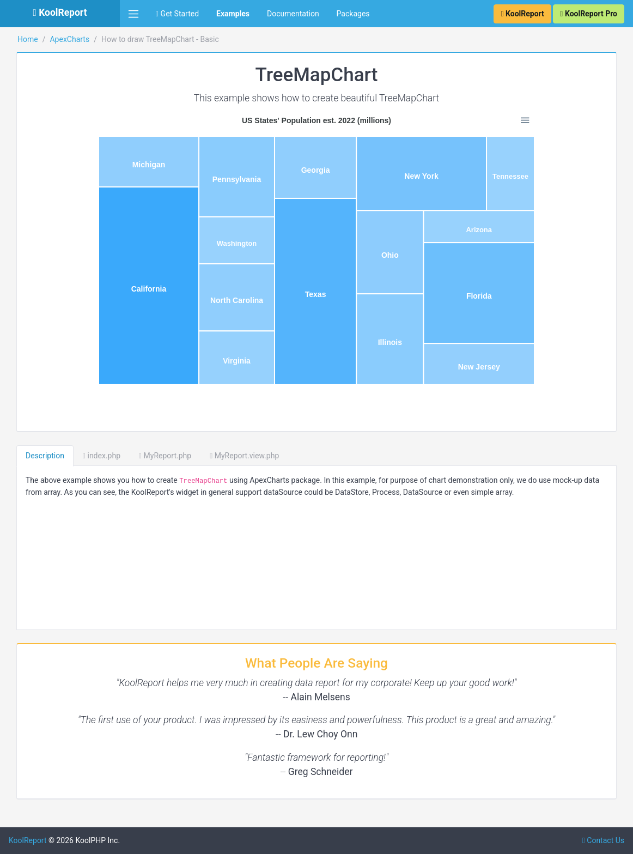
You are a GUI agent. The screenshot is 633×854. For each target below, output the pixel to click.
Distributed (45, 255)
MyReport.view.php (364, 455)
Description (164, 455)
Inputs (27, 598)
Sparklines (34, 721)
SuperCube (35, 328)
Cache (27, 377)
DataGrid (31, 500)
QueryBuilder (38, 672)
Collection (43, 157)
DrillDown (33, 623)
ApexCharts (189, 39)
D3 (21, 524)
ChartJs (30, 402)
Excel (25, 549)
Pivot (25, 696)
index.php (221, 455)
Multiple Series (51, 206)
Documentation (293, 13)
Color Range (47, 230)
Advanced (33, 795)
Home (147, 39)
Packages (353, 13)
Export (27, 574)
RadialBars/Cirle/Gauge (61, 34)
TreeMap (36, 132)
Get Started (177, 13)
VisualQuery (60, 745)
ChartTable (60, 426)
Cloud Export (38, 451)
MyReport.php (285, 455)
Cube (25, 304)
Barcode (30, 353)
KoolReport (148, 840)
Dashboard (60, 475)
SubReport (34, 820)
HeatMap (37, 108)
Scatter (33, 83)
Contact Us (603, 840)
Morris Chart (37, 647)
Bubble (33, 58)
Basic (36, 181)
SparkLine (38, 279)
